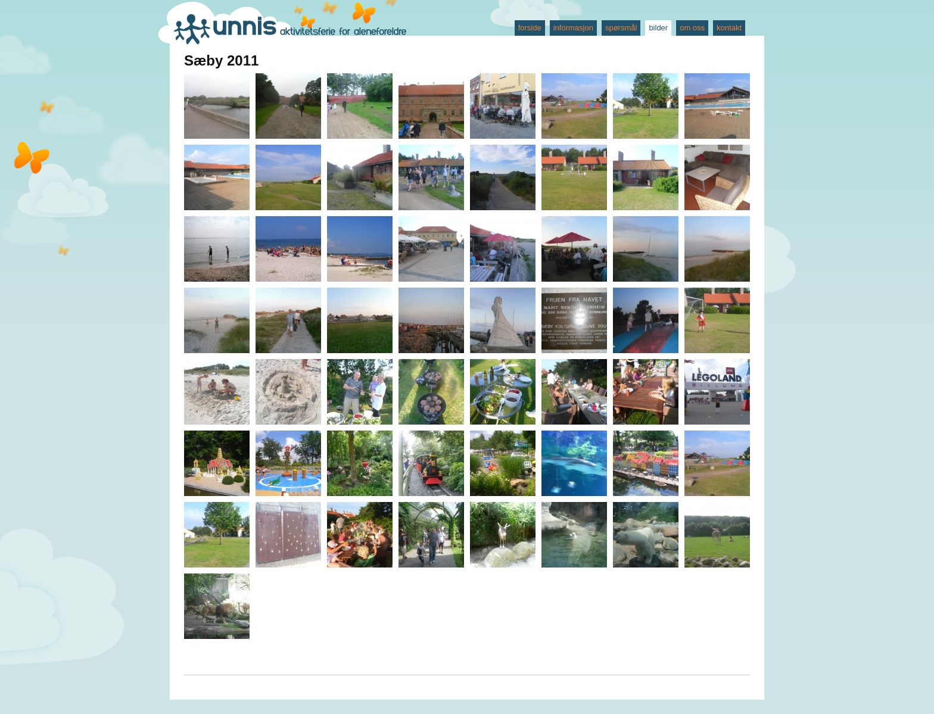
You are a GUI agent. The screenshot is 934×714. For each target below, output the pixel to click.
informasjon (573, 27)
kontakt (729, 27)
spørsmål (621, 27)
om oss (692, 27)
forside (529, 27)
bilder (658, 27)
